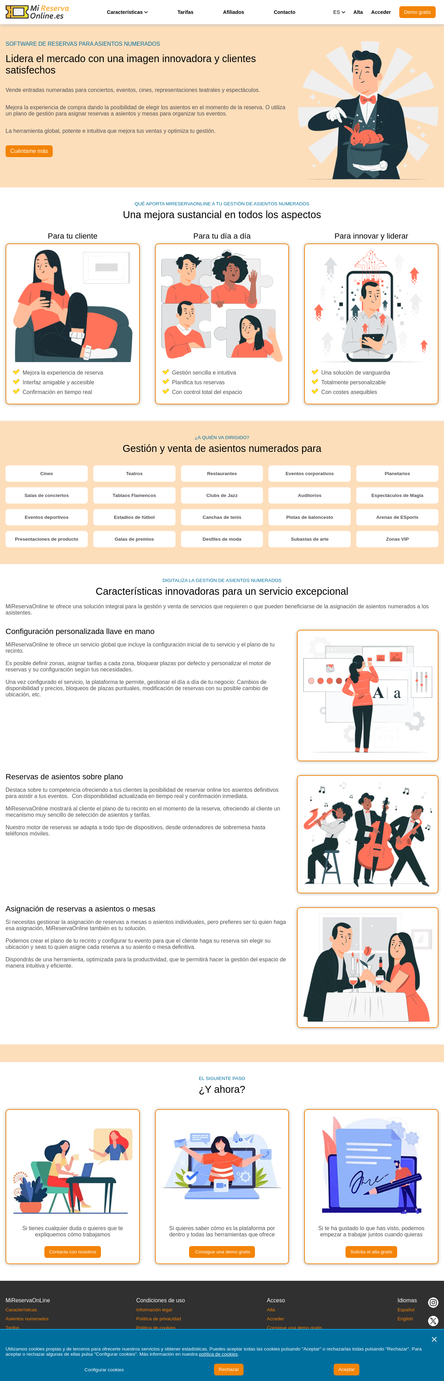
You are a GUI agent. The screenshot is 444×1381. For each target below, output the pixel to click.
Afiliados (233, 12)
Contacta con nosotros (72, 1251)
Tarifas (186, 12)
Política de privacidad (158, 1318)
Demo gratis (417, 12)
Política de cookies (156, 1327)
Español (406, 1309)
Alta (358, 12)
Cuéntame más (29, 151)
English (405, 1318)
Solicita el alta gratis (371, 1251)
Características (21, 1309)
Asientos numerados (27, 1318)
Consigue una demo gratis (222, 1251)
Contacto (284, 12)
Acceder (381, 12)
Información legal (154, 1309)
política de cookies (218, 1354)
